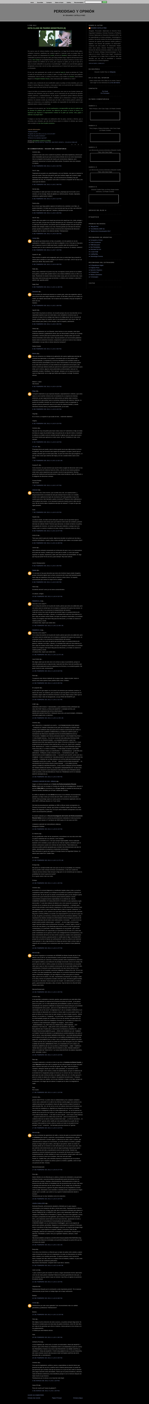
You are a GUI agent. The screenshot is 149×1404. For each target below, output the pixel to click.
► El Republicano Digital (96, 265)
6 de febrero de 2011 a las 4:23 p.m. (47, 386)
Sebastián (35, 291)
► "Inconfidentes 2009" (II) (97, 229)
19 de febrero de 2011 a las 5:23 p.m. (47, 1199)
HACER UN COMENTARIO (36, 1395)
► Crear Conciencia (95, 242)
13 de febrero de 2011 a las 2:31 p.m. (47, 699)
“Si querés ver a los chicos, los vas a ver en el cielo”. (42, 133)
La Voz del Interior (114, 82)
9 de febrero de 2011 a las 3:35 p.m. (47, 565)
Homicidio (48, 142)
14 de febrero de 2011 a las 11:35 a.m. (48, 718)
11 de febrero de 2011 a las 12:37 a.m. (48, 654)
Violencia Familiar (71, 142)
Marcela (34, 952)
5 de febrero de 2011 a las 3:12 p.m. (47, 198)
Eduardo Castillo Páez (99, 28)
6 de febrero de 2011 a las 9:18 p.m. (47, 442)
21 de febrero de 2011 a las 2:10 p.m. (47, 1282)
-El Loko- (35, 446)
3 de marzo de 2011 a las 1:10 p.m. (46, 1380)
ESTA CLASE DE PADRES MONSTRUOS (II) (47, 28)
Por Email (105, 91)
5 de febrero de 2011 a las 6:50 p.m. (47, 233)
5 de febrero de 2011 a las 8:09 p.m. (47, 264)
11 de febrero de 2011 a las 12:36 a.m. (48, 625)
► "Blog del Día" (94, 226)
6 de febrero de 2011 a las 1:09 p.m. (47, 305)
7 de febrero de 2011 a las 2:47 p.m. (47, 485)
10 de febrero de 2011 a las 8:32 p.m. (47, 596)
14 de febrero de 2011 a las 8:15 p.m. (47, 829)
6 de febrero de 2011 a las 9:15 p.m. (47, 423)
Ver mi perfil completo (97, 63)
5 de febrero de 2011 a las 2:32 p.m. (47, 166)
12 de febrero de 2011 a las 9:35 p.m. (47, 683)
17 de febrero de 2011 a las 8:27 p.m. (47, 1169)
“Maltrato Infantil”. (33, 131)
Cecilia (34, 1303)
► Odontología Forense (96, 256)
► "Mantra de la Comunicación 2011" (100, 231)
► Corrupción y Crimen (96, 240)
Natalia (34, 570)
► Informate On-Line (95, 249)
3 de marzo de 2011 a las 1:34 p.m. (46, 1390)
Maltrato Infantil (58, 142)
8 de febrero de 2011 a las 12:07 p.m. (47, 531)
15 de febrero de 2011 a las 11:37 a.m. (48, 860)
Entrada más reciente (34, 1398)
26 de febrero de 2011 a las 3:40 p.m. (47, 1358)
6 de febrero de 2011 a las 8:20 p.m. (47, 409)
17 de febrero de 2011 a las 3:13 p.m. (47, 1128)
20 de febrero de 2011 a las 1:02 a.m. (47, 1245)
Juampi (34, 238)
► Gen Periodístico (94, 247)
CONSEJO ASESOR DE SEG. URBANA (44, 781)
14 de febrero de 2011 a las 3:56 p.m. (47, 777)
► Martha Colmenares (95, 274)
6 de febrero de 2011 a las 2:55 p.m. (47, 324)
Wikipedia (112, 72)
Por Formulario (105, 93)
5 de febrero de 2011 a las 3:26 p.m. (47, 213)
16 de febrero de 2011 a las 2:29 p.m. (47, 992)
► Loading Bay (93, 254)
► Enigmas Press (94, 267)
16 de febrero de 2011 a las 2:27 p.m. (47, 948)
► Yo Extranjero (93, 277)
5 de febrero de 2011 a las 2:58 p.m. (47, 184)
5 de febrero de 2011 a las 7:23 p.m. (47, 250)
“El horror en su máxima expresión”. (37, 138)
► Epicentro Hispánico (95, 270)
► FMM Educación (94, 245)
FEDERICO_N (36, 601)
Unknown (35, 490)
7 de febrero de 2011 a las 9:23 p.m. (47, 512)
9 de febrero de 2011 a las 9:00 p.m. (47, 582)
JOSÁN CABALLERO (38, 1203)
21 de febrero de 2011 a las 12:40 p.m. (48, 1265)
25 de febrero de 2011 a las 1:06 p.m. (47, 1337)
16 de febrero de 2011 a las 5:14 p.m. (47, 1055)
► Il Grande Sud (94, 272)
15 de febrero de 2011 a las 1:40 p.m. (47, 883)
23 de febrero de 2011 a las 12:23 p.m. (48, 1314)
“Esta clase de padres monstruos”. (37, 136)
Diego (34, 391)
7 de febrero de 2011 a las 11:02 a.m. (47, 460)
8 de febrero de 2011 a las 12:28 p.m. (47, 543)
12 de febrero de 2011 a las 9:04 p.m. (47, 671)
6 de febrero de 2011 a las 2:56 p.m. (47, 349)
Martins (34, 353)
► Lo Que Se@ (93, 251)
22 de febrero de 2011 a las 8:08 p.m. (47, 1298)
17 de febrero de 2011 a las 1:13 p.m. (47, 1092)
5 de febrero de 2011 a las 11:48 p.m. (47, 287)
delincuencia (39, 142)
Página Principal (57, 1398)
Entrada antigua (78, 1398)
